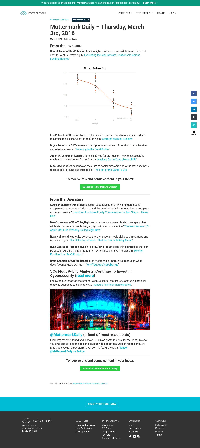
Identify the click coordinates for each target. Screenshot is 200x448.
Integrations (143, 13)
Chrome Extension (111, 438)
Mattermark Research (81, 383)
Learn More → (151, 2)
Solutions (125, 13)
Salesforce (107, 425)
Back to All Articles (59, 20)
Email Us (159, 428)
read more (85, 275)
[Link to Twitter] (131, 436)
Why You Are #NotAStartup (102, 264)
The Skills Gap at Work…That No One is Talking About (101, 240)
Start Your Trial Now (102, 404)
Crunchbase (95, 383)
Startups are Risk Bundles (117, 139)
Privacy (159, 431)
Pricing (161, 13)
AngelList (103, 383)
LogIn (173, 13)
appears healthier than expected (112, 284)
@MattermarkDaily (66, 334)
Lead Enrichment (84, 428)
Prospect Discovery (85, 425)
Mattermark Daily (81, 19)
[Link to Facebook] (138, 436)
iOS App (106, 434)
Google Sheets (109, 431)
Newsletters (135, 428)
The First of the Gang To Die (110, 169)
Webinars (133, 431)
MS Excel (106, 428)
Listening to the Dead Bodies (92, 149)
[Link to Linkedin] (135, 436)
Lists (131, 425)
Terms (158, 434)
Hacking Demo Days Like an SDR (117, 159)
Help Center (161, 425)
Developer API (82, 431)
